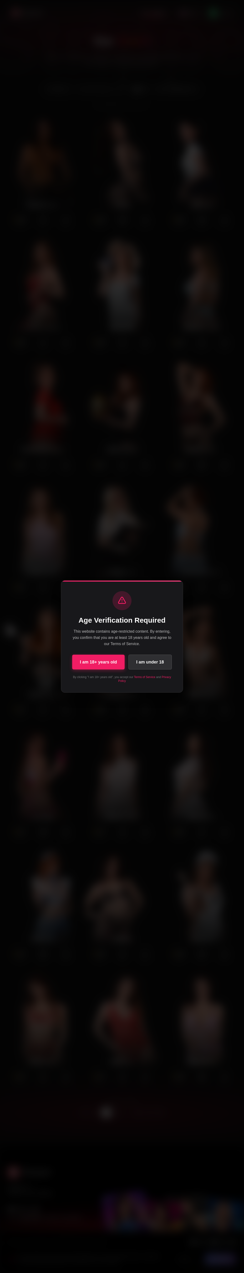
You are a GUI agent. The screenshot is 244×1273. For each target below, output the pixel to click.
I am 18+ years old (98, 662)
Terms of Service (144, 677)
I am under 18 (150, 662)
